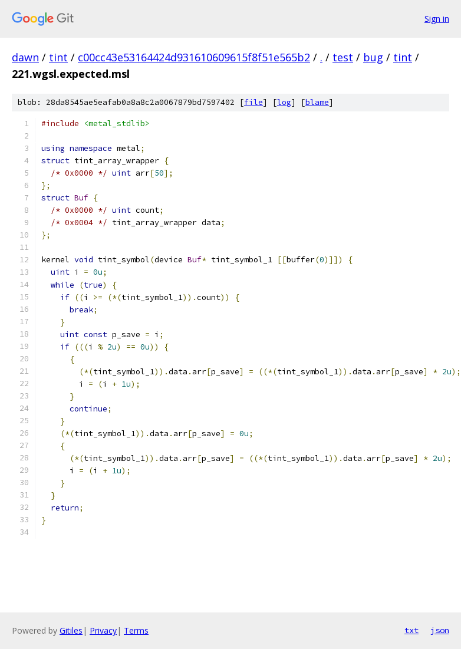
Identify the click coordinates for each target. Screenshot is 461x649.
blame (317, 102)
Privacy (103, 630)
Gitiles (71, 630)
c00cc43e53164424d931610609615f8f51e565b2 (194, 57)
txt (411, 630)
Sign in (436, 18)
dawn (25, 57)
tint (58, 57)
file (253, 102)
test (342, 57)
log (284, 102)
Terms (136, 630)
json (439, 630)
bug (373, 57)
